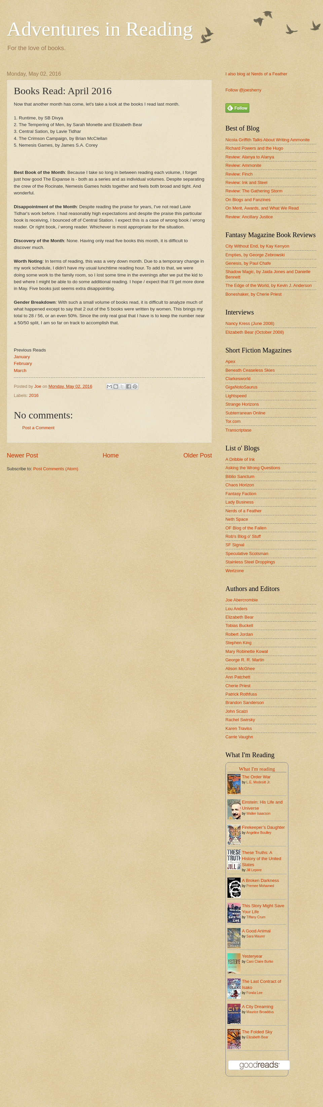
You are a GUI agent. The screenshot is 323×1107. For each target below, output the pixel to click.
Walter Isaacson (258, 813)
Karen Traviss (238, 728)
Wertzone (234, 570)
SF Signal (234, 544)
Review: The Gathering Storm (253, 190)
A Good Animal (256, 930)
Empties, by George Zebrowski (255, 254)
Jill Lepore (254, 870)
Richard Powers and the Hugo (254, 148)
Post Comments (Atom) (55, 468)
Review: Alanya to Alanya (249, 156)
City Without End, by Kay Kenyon (257, 246)
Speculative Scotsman (246, 553)
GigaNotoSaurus (241, 387)
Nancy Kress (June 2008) (249, 323)
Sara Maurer (255, 936)
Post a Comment (38, 427)
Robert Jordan (239, 634)
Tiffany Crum (255, 917)
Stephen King (238, 642)
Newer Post (22, 455)
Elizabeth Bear (239, 617)
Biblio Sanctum (239, 476)
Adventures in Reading (100, 29)
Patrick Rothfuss (241, 694)
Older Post (197, 455)
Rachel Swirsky (240, 719)
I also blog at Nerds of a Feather (256, 73)
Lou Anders (236, 608)
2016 (34, 395)
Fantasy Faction (240, 493)
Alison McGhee (240, 668)
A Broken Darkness (260, 880)
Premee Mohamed (260, 886)
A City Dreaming (257, 1006)
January (22, 356)
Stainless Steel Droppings (250, 561)
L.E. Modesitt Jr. (258, 782)
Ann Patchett (237, 676)
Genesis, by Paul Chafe (248, 263)
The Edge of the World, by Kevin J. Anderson (268, 285)
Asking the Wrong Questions (252, 467)
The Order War (256, 776)
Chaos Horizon (239, 484)
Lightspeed (236, 395)
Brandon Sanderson (244, 702)
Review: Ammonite (243, 165)
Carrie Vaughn (239, 736)
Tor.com (233, 421)
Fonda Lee (254, 993)
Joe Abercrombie (241, 599)
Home (111, 455)
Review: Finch (239, 174)
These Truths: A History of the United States (261, 858)
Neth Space (236, 519)
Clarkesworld (237, 378)
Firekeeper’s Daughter (263, 827)
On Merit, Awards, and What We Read (262, 208)
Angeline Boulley (259, 833)
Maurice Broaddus (260, 1012)
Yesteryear (252, 956)
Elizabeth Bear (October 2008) (254, 332)
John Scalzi (236, 711)
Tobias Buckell (239, 625)
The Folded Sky (257, 1031)
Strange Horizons (242, 404)
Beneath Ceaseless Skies (250, 370)
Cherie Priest (237, 685)
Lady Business (239, 502)
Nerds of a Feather (243, 510)
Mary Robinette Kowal (246, 651)
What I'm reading (257, 769)
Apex (230, 361)
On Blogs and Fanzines (248, 199)
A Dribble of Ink (240, 459)
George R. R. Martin (244, 659)
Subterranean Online (245, 412)
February (23, 363)
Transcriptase (238, 430)
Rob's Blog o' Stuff (243, 536)
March (20, 370)
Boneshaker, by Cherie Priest (253, 294)
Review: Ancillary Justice (249, 216)
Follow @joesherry (243, 90)
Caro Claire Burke (259, 961)
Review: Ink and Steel (246, 182)
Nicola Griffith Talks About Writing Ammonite (267, 139)
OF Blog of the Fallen (245, 527)
